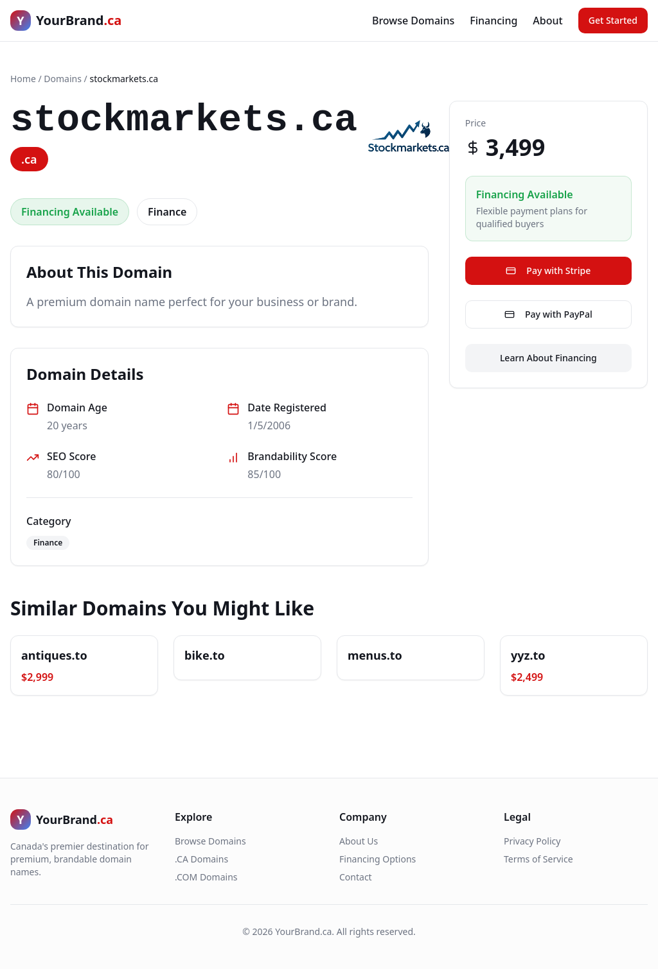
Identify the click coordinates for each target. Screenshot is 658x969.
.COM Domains (206, 877)
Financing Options (377, 859)
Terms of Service (538, 859)
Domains (63, 79)
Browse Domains (413, 20)
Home (23, 79)
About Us (358, 841)
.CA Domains (201, 859)
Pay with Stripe (548, 270)
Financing (493, 20)
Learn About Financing (548, 358)
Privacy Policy (532, 841)
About (547, 20)
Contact (355, 877)
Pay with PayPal (548, 314)
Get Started (613, 20)
